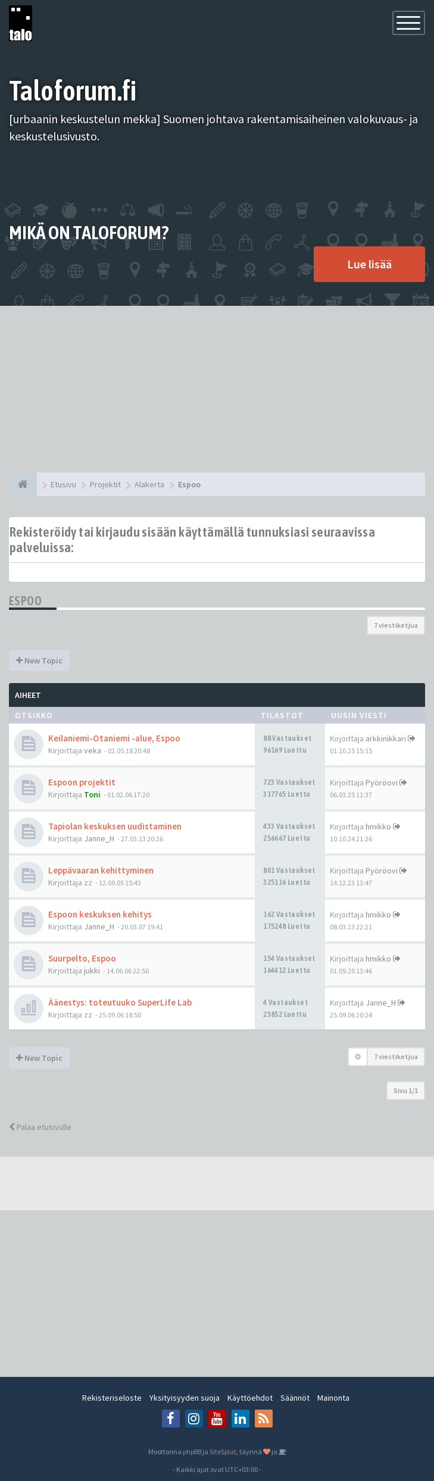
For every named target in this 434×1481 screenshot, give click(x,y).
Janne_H (99, 838)
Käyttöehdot (250, 1397)
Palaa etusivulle (40, 1127)
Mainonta (333, 1397)
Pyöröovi (382, 782)
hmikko (378, 826)
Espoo (25, 601)
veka (92, 750)
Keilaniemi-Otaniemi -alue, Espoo (114, 738)
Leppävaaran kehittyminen (101, 870)
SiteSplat (223, 1451)
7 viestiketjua (396, 625)
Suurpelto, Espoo (82, 958)
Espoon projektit (81, 782)
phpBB (192, 1451)
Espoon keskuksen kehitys (100, 914)
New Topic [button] (39, 660)
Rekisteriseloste (112, 1397)
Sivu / (406, 1090)
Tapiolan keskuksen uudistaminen (115, 826)
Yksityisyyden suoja (184, 1397)
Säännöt (295, 1397)
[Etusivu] (23, 484)
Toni (92, 794)
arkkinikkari (386, 738)
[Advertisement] (217, 389)
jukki (92, 970)
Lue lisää (369, 263)
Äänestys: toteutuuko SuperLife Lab (120, 1002)
